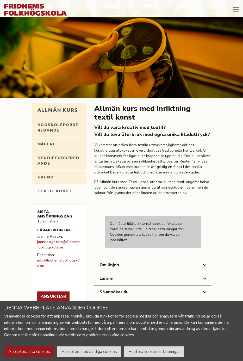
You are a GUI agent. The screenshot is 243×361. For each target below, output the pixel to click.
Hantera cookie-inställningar (154, 351)
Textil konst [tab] (55, 191)
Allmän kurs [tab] (58, 110)
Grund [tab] (46, 177)
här (155, 234)
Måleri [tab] (46, 144)
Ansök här (53, 296)
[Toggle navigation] (236, 10)
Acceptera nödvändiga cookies (89, 351)
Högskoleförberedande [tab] (58, 127)
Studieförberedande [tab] (58, 160)
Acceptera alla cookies (29, 351)
